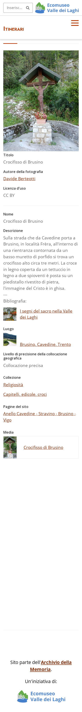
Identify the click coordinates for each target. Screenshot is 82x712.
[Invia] (28, 7)
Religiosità (13, 385)
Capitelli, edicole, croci (25, 394)
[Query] (18, 7)
